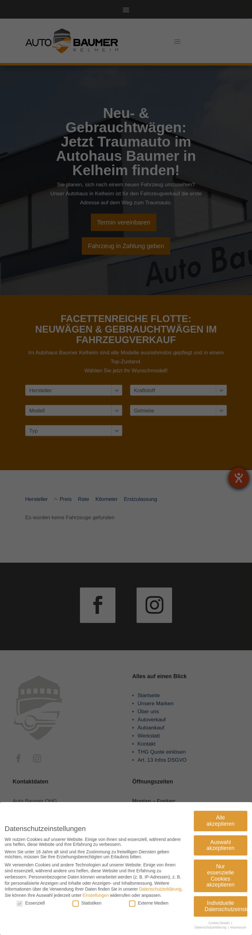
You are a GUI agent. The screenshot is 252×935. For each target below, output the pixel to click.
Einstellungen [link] (96, 891)
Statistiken (86, 899)
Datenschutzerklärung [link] (160, 885)
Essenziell (30, 899)
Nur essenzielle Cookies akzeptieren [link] (221, 872)
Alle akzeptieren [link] (221, 817)
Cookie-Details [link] (219, 919)
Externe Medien (148, 899)
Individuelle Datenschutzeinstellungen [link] (226, 903)
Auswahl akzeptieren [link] (221, 842)
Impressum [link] (238, 924)
